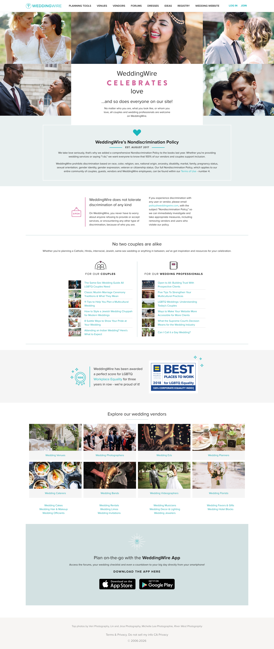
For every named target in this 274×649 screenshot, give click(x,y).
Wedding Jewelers (165, 513)
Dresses (153, 6)
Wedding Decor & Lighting (165, 509)
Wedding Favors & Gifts (220, 505)
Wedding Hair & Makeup (53, 509)
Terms (110, 635)
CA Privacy (161, 635)
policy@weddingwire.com (163, 205)
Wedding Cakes (53, 505)
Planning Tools (80, 6)
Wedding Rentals (109, 505)
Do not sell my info (140, 635)
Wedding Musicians (165, 505)
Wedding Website (207, 6)
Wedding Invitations (109, 513)
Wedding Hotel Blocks (220, 509)
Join (244, 6)
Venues (102, 6)
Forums (136, 6)
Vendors (119, 6)
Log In (233, 6)
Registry (184, 6)
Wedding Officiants (53, 513)
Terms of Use (188, 171)
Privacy (122, 635)
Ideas (168, 6)
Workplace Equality (108, 379)
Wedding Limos (109, 509)
